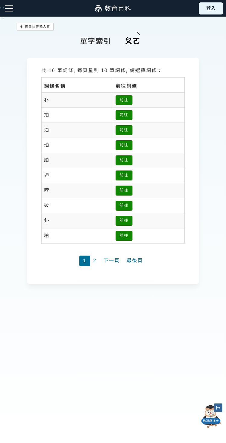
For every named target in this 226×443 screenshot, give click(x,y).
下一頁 (111, 260)
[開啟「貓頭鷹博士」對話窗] (210, 416)
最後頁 (135, 260)
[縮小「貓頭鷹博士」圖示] (218, 407)
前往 (124, 100)
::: (2, 18)
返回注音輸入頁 (35, 26)
